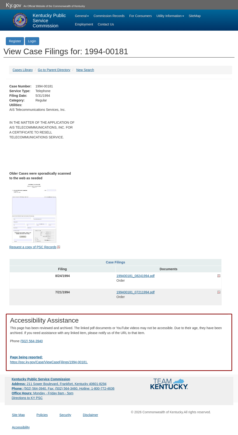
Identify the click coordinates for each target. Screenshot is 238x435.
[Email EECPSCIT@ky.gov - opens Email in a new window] (119, 360)
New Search (85, 70)
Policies (42, 415)
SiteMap (195, 16)
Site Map (18, 415)
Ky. (13, 5)
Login (32, 41)
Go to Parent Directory (54, 70)
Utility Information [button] (170, 16)
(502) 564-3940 (31, 341)
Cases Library (23, 70)
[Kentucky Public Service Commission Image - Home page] (39, 20)
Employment (84, 24)
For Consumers (140, 16)
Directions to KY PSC (27, 398)
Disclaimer (90, 415)
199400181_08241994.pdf (135, 276)
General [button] (82, 16)
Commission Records (109, 16)
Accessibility (21, 427)
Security (65, 415)
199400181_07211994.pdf (135, 292)
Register (15, 41)
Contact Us (106, 24)
